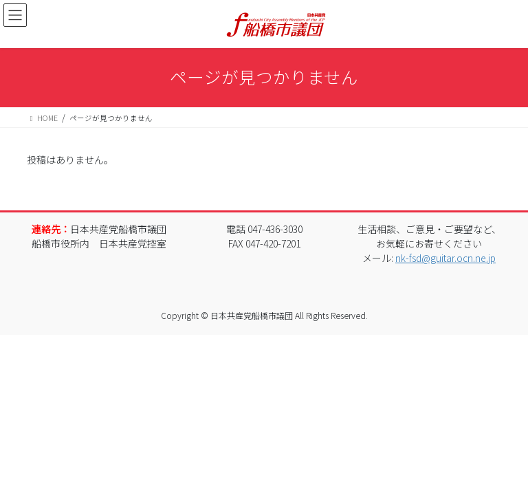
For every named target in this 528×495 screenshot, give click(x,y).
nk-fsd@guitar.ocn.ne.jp (445, 258)
